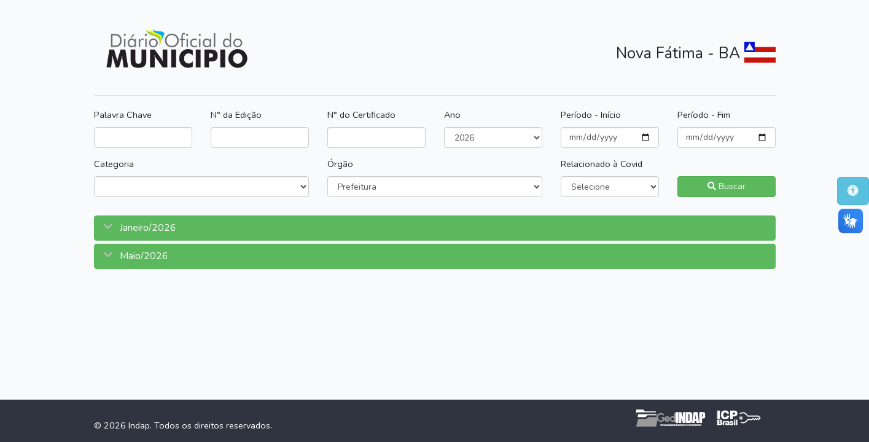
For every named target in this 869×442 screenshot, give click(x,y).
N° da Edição (236, 115)
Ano (452, 115)
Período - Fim (703, 115)
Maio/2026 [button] (142, 256)
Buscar (726, 186)
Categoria (114, 164)
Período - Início (591, 115)
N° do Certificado (361, 115)
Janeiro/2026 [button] (146, 228)
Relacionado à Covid (601, 164)
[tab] (435, 228)
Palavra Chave (123, 115)
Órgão (340, 164)
